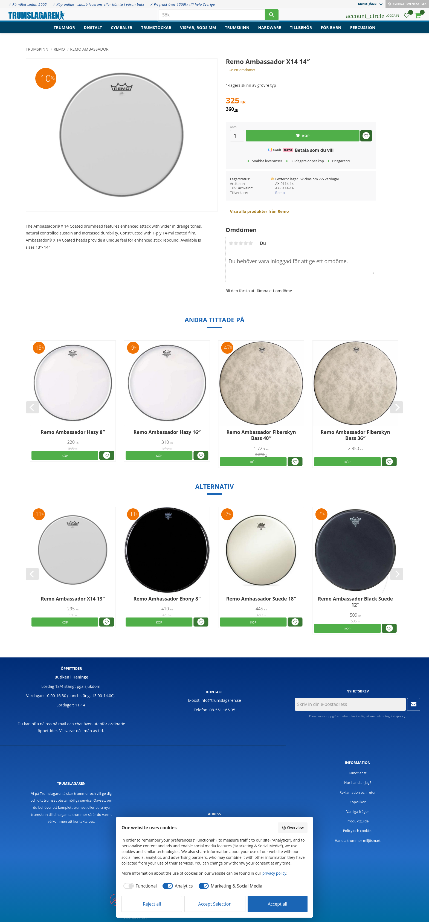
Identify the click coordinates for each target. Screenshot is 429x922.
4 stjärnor (245, 243)
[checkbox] (139, 886)
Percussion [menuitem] (362, 31)
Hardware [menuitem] (269, 31)
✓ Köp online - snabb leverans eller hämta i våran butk (98, 4)
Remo (280, 192)
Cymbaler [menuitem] (121, 31)
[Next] (396, 407)
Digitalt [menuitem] (93, 31)
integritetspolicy (393, 716)
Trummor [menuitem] (64, 31)
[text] (301, 101)
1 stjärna (230, 243)
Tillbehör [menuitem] (301, 31)
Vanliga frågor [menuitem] (357, 811)
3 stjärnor (240, 243)
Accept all (277, 904)
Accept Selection (215, 904)
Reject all (152, 904)
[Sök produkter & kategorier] (212, 16)
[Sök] (272, 16)
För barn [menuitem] (331, 31)
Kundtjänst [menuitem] (368, 4)
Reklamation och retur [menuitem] (358, 792)
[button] (406, 18)
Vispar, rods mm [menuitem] (198, 31)
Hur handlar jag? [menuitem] (357, 782)
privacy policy (274, 873)
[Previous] (32, 407)
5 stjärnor (250, 243)
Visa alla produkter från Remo (259, 211)
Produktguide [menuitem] (358, 821)
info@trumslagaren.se (221, 700)
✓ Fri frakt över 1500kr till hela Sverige (182, 4)
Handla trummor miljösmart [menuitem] (358, 840)
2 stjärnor (235, 243)
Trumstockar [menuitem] (156, 31)
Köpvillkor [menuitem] (358, 801)
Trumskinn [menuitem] (237, 31)
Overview (293, 827)
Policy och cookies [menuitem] (357, 830)
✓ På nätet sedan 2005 (27, 4)
